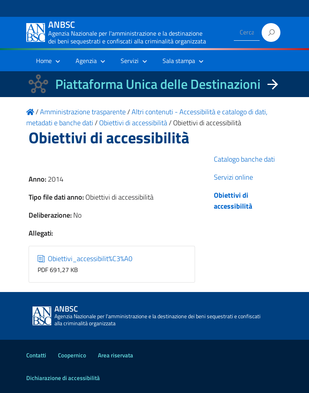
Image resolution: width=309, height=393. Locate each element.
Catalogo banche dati (244, 159)
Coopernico (72, 355)
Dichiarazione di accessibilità (63, 377)
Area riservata (115, 355)
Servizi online (233, 177)
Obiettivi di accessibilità (233, 200)
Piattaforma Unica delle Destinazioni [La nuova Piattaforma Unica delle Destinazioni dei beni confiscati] (157, 84)
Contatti (36, 355)
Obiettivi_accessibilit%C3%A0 (85, 258)
